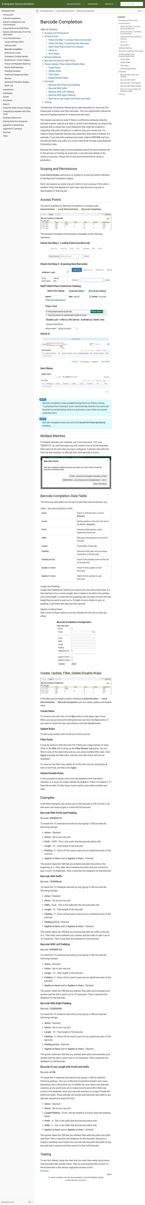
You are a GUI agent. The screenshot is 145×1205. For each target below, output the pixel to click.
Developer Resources (12, 118)
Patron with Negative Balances (18, 64)
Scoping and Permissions (128, 20)
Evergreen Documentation (18, 4)
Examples (122, 72)
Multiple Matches (125, 48)
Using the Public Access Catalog (17, 108)
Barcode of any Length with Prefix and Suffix (130, 90)
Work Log (9, 85)
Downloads (93, 4)
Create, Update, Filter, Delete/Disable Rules (127, 55)
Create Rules (125, 59)
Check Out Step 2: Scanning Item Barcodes (130, 33)
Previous (44, 1171)
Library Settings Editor (14, 42)
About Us (109, 4)
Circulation (7, 100)
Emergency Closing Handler (16, 56)
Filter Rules (124, 66)
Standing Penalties (13, 71)
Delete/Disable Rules (128, 69)
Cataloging (7, 93)
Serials (6, 97)
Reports (6, 104)
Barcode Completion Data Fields (131, 51)
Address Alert (10, 45)
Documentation (74, 4)
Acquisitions (8, 89)
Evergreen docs (8, 11)
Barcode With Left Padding (130, 83)
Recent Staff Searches (14, 67)
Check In (123, 42)
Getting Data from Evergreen (15, 121)
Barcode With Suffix (127, 80)
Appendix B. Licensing (12, 129)
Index (5, 136)
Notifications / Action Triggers (17, 60)
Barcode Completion (13, 49)
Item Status (124, 45)
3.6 (139, 11)
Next (109, 1174)
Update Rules (125, 62)
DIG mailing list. (80, 1180)
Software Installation (12, 18)
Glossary (7, 132)
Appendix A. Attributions (13, 125)
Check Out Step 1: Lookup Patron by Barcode (130, 27)
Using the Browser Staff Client (16, 28)
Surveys (8, 78)
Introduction (8, 15)
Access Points (124, 23)
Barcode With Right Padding (130, 86)
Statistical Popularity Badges (17, 82)
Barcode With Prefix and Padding (129, 76)
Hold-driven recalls (13, 53)
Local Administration (12, 38)
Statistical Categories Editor (17, 74)
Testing (121, 94)
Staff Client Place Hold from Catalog (131, 38)
